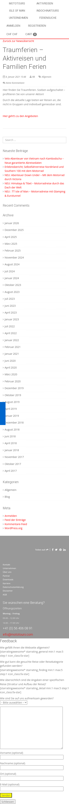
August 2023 (12, 292)
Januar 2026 (12, 223)
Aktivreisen (44, 3)
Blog (7, 496)
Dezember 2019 (14, 388)
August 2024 (12, 264)
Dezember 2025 (14, 230)
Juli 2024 (10, 271)
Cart (31, 34)
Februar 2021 (13, 347)
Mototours (17, 3)
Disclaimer (8, 590)
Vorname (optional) (31, 755)
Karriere (6, 583)
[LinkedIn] (64, 549)
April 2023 (11, 312)
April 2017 (11, 470)
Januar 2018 (12, 450)
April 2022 (11, 333)
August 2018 (12, 429)
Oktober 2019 (13, 395)
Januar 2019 (12, 415)
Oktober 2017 (13, 464)
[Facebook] (52, 549)
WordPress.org (13, 528)
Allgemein (46, 76)
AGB (5, 594)
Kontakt (6, 564)
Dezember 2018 (14, 422)
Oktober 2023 (13, 285)
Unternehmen (18, 18)
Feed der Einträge (15, 520)
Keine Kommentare (15, 82)
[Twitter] (56, 549)
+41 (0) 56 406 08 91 (18, 628)
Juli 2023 (10, 298)
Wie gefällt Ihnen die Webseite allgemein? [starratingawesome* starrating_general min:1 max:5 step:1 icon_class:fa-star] (31, 652)
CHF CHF (11, 34)
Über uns (7, 572)
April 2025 (11, 237)
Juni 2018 (10, 436)
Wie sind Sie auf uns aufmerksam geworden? (27, 700)
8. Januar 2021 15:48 (16, 76)
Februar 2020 (13, 381)
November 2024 (14, 257)
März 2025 (11, 243)
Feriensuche (47, 18)
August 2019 (12, 402)
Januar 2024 (12, 278)
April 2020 (11, 367)
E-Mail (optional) (31, 787)
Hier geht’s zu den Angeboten (21, 116)
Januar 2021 (12, 353)
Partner (6, 575)
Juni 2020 (10, 360)
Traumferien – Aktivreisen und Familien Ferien (24, 58)
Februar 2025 (13, 250)
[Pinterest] (60, 549)
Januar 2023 (12, 319)
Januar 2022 (12, 340)
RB (33, 76)
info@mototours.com (18, 634)
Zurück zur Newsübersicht (18, 41)
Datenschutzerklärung (13, 587)
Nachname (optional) (31, 765)
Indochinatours (47, 10)
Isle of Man (17, 10)
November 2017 (14, 457)
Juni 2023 (10, 305)
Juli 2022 (10, 326)
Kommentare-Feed (16, 524)
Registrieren (37, 25)
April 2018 (11, 443)
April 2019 (11, 408)
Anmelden (13, 25)
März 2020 (11, 374)
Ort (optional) (31, 776)
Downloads (8, 579)
